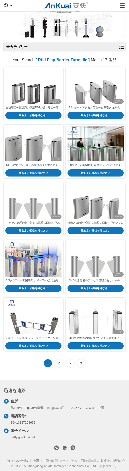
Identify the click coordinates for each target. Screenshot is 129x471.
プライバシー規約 (16, 461)
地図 (36, 461)
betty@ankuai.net (23, 437)
